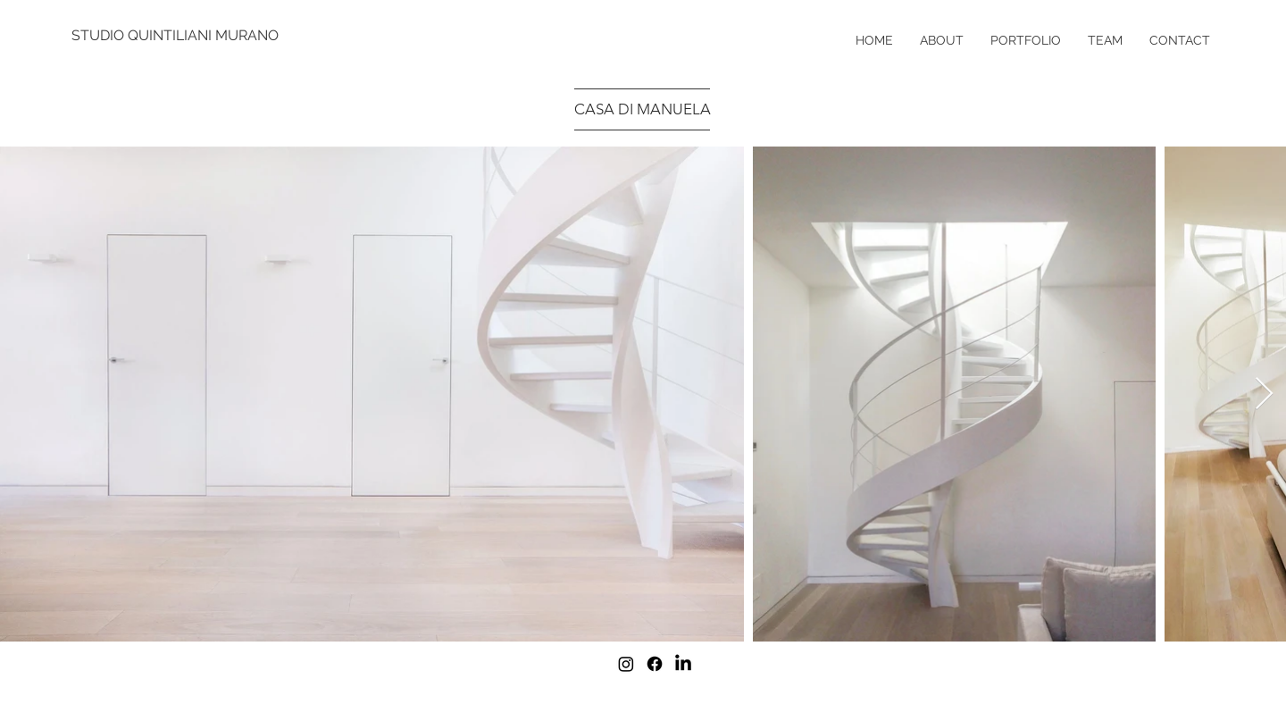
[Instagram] (626, 664)
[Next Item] (1264, 394)
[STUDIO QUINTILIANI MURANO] (176, 36)
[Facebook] (654, 664)
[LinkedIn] (683, 664)
